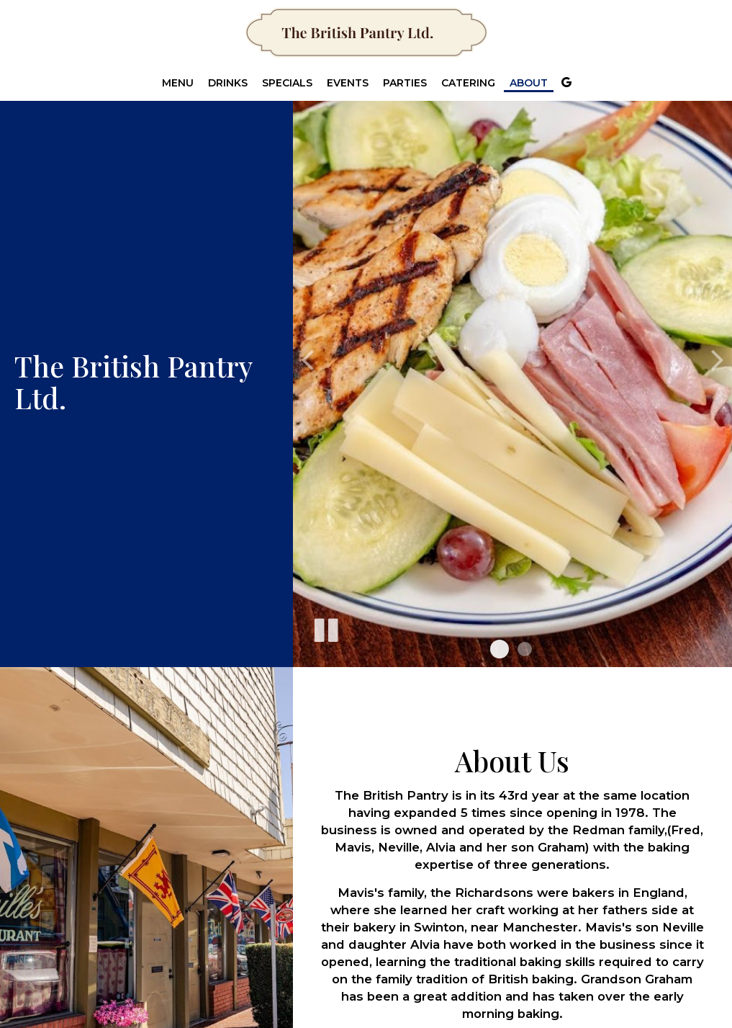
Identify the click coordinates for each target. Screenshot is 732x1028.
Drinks (228, 82)
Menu (178, 82)
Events (348, 82)
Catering (468, 82)
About (529, 82)
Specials (287, 82)
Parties (405, 82)
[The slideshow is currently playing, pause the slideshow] (325, 627)
